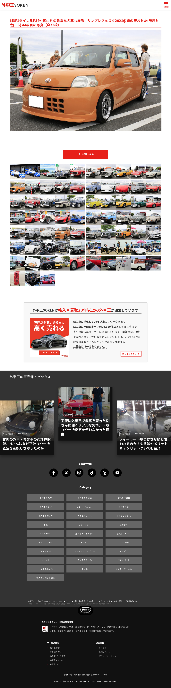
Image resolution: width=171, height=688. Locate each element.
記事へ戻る (85, 154)
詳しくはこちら (131, 353)
